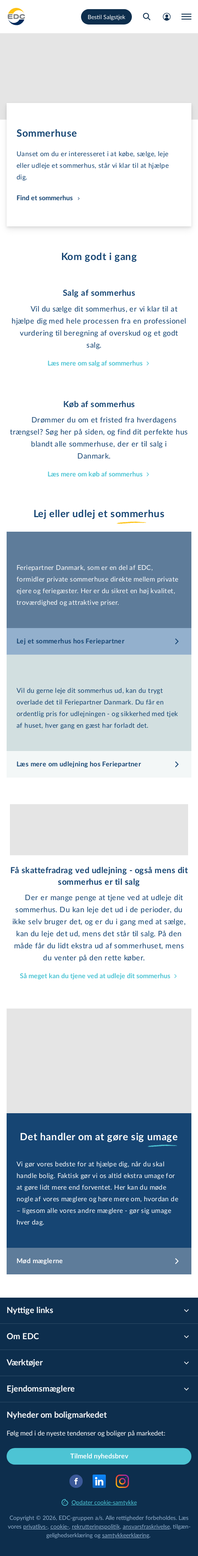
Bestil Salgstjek (106, 16)
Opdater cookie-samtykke (99, 1502)
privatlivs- (35, 1526)
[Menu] (186, 16)
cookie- (59, 1526)
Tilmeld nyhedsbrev (99, 1456)
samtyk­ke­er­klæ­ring (125, 1535)
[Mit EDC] (166, 16)
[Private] (16, 17)
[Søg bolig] (146, 16)
